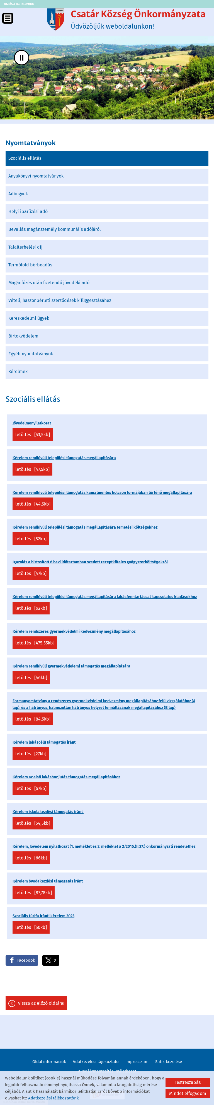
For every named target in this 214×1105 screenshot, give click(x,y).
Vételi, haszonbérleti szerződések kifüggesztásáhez (59, 300)
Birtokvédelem (23, 336)
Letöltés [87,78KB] (33, 892)
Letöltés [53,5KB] (32, 434)
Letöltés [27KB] (30, 753)
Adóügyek (18, 193)
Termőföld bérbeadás (30, 265)
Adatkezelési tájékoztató (96, 1061)
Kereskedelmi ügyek (28, 318)
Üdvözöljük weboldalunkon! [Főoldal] (138, 19)
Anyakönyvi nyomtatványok (36, 176)
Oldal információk (49, 1061)
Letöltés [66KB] (31, 858)
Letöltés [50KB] (31, 927)
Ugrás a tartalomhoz (19, 4)
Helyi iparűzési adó (28, 211)
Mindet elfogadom (187, 1093)
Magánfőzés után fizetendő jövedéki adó (48, 282)
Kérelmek (18, 371)
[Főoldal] (55, 19)
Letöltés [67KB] (31, 788)
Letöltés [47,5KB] (32, 469)
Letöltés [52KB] (31, 538)
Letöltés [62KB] (31, 608)
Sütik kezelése (168, 1061)
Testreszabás (188, 1082)
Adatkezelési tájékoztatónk (53, 1098)
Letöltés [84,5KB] (32, 719)
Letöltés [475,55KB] (34, 643)
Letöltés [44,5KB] (32, 504)
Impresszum (137, 1061)
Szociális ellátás (24, 158)
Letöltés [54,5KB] (32, 823)
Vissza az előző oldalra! (41, 1003)
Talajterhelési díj (25, 247)
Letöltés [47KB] (31, 573)
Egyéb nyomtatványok (30, 353)
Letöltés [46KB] (31, 677)
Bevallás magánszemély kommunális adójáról (54, 229)
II (21, 57)
